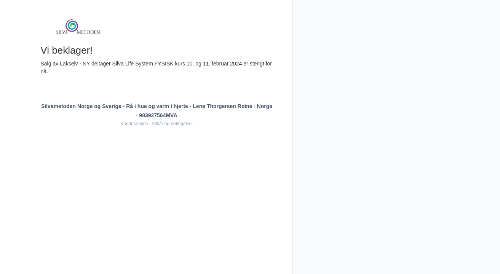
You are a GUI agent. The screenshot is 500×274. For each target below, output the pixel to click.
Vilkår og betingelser (172, 123)
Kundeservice (134, 123)
